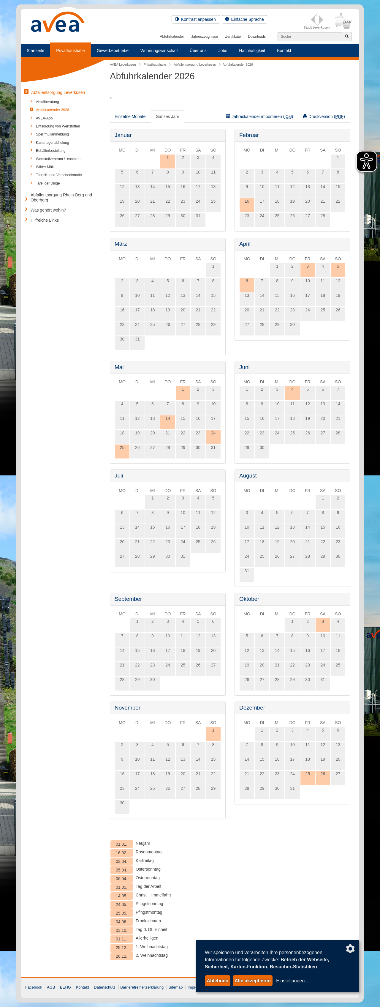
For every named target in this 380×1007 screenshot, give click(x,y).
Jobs (222, 50)
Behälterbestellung (50, 151)
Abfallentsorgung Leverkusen (58, 92)
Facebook (33, 987)
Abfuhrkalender (172, 36)
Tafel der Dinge (48, 183)
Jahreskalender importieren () (259, 116)
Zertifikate (233, 36)
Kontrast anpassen (196, 19)
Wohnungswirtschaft (159, 50)
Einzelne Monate (130, 116)
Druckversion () (324, 116)
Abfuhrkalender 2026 (52, 110)
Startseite (35, 50)
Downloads (257, 36)
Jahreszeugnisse (204, 36)
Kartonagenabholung (52, 143)
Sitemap (176, 987)
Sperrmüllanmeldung (52, 134)
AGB (51, 987)
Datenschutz (104, 987)
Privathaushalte (70, 50)
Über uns (198, 50)
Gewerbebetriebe (113, 50)
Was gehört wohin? (48, 210)
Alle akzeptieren (253, 980)
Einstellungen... (292, 980)
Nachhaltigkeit (252, 50)
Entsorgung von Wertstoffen (58, 126)
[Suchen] (310, 36)
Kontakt (284, 50)
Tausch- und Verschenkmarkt (59, 175)
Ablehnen (217, 980)
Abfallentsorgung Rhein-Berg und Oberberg (61, 197)
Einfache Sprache (244, 19)
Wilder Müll (44, 167)
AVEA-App (44, 118)
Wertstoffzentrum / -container (59, 159)
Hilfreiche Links (45, 220)
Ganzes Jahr (167, 116)
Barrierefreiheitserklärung (142, 987)
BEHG (65, 987)
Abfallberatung (47, 102)
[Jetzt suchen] (347, 36)
